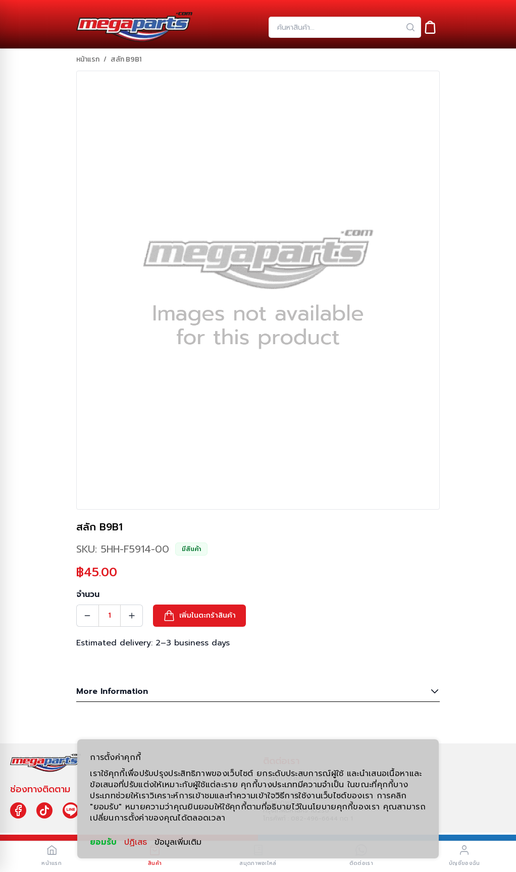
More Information (258, 691)
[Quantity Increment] (132, 616)
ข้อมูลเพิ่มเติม (177, 842)
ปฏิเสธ (135, 842)
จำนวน (87, 594)
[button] (199, 616)
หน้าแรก (87, 59)
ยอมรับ (103, 842)
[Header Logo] (134, 27)
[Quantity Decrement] (87, 616)
